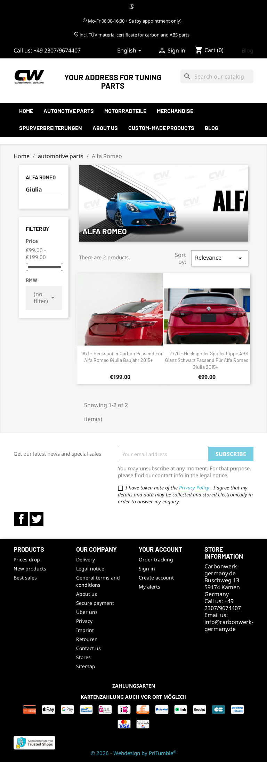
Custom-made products (161, 127)
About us (105, 127)
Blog (247, 50)
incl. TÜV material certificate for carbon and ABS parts (131, 35)
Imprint (85, 630)
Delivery (85, 559)
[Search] (216, 76)
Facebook (21, 519)
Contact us (88, 648)
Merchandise (175, 110)
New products (30, 568)
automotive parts (68, 110)
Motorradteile (125, 110)
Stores (83, 657)
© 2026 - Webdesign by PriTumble (133, 752)
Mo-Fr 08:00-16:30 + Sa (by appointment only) (131, 21)
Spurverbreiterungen (50, 127)
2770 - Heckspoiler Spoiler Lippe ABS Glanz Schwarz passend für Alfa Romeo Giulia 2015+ (207, 360)
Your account (161, 549)
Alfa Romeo (41, 177)
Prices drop (27, 559)
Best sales (25, 577)
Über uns (87, 612)
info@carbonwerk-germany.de (228, 625)
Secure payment (95, 603)
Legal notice (90, 568)
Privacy (84, 621)
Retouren (87, 639)
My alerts (149, 586)
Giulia (34, 189)
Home (26, 110)
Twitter (36, 519)
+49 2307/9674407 (57, 50)
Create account (156, 577)
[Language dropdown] (130, 51)
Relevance (219, 258)
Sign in (147, 568)
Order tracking (156, 559)
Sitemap (85, 666)
